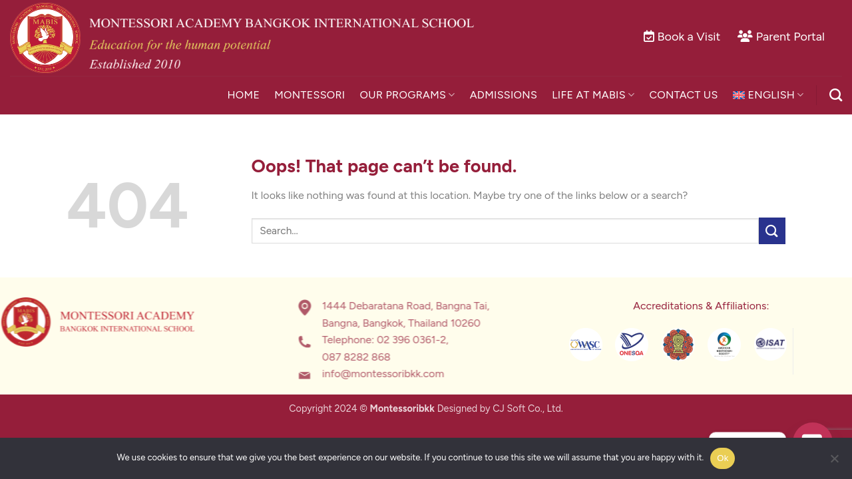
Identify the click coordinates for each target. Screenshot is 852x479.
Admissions (504, 94)
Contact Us (683, 94)
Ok (722, 458)
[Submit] (772, 230)
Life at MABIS (593, 95)
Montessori (309, 94)
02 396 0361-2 (382, 340)
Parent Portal (790, 36)
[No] (834, 462)
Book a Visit (689, 36)
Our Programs (407, 95)
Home (244, 94)
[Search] (835, 94)
